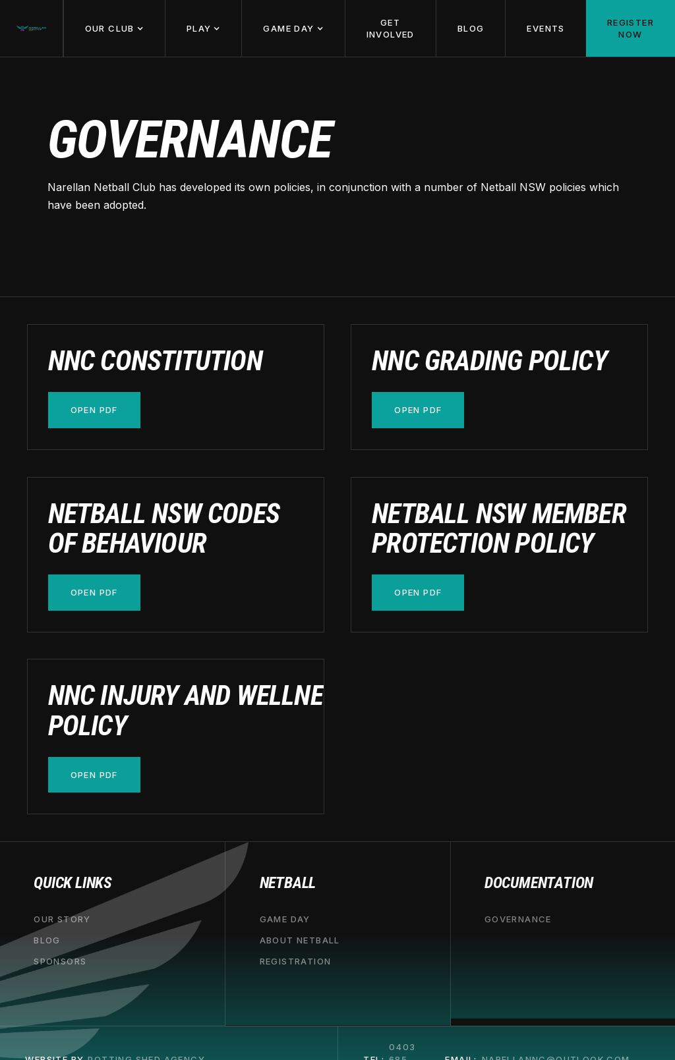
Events (545, 28)
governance (518, 919)
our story (62, 919)
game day (285, 919)
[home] (31, 28)
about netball (300, 940)
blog (47, 940)
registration (296, 961)
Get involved (391, 28)
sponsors (60, 961)
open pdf (94, 409)
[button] (114, 28)
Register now (630, 28)
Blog (470, 28)
